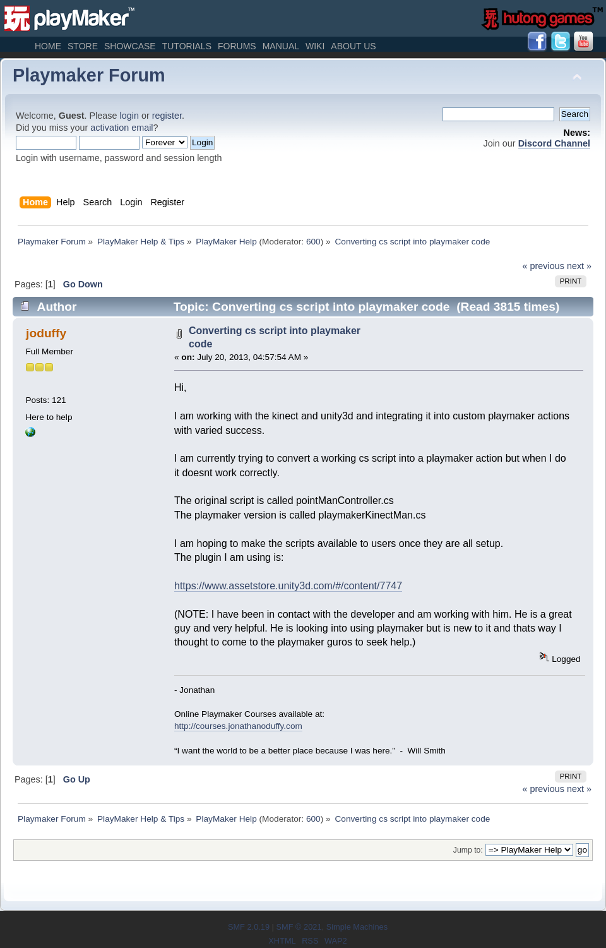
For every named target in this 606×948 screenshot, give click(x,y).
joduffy (46, 333)
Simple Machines (357, 927)
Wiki (315, 46)
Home (48, 46)
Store (83, 46)
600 (313, 241)
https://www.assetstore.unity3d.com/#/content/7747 (288, 585)
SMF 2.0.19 (249, 927)
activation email (121, 128)
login (129, 116)
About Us (353, 46)
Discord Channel (554, 143)
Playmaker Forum (89, 75)
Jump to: (468, 850)
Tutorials (186, 46)
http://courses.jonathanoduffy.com (238, 726)
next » (579, 266)
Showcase (130, 46)
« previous (543, 266)
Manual (281, 46)
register (167, 116)
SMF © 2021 (298, 927)
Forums (237, 46)
